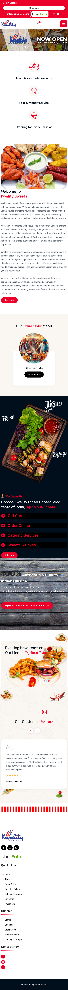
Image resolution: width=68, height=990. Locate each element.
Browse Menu (34, 374)
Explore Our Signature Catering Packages (27, 605)
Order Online (19, 525)
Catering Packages (13, 894)
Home (7, 874)
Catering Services (23, 535)
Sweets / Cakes (12, 889)
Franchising (10, 904)
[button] (5, 40)
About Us (9, 879)
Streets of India (34, 368)
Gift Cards (17, 515)
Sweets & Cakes (22, 545)
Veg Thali (9, 925)
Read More (9, 300)
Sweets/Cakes (12, 934)
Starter (8, 920)
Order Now (9, 555)
